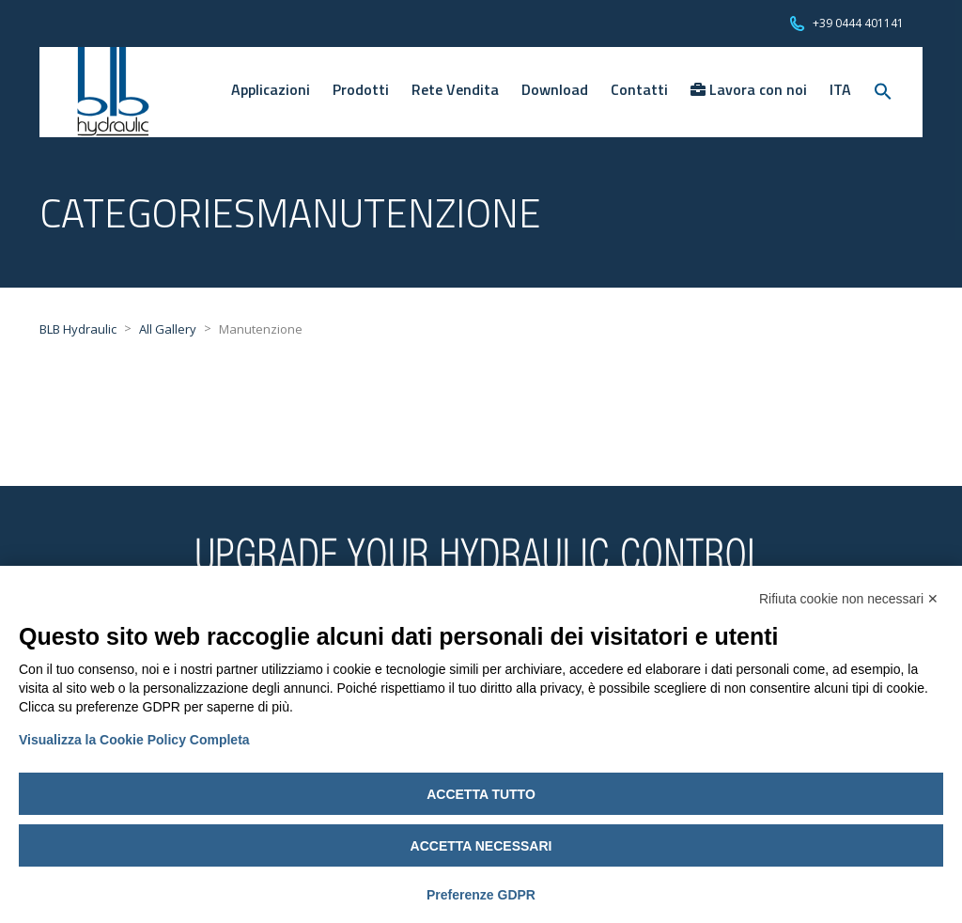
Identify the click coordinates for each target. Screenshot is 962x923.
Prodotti (361, 89)
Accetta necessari (481, 845)
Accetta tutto (481, 794)
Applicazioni (270, 89)
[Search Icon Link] (883, 92)
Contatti (639, 89)
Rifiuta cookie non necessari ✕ (849, 598)
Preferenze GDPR (481, 894)
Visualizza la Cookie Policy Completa (134, 739)
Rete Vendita (455, 89)
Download (554, 89)
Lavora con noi (748, 89)
